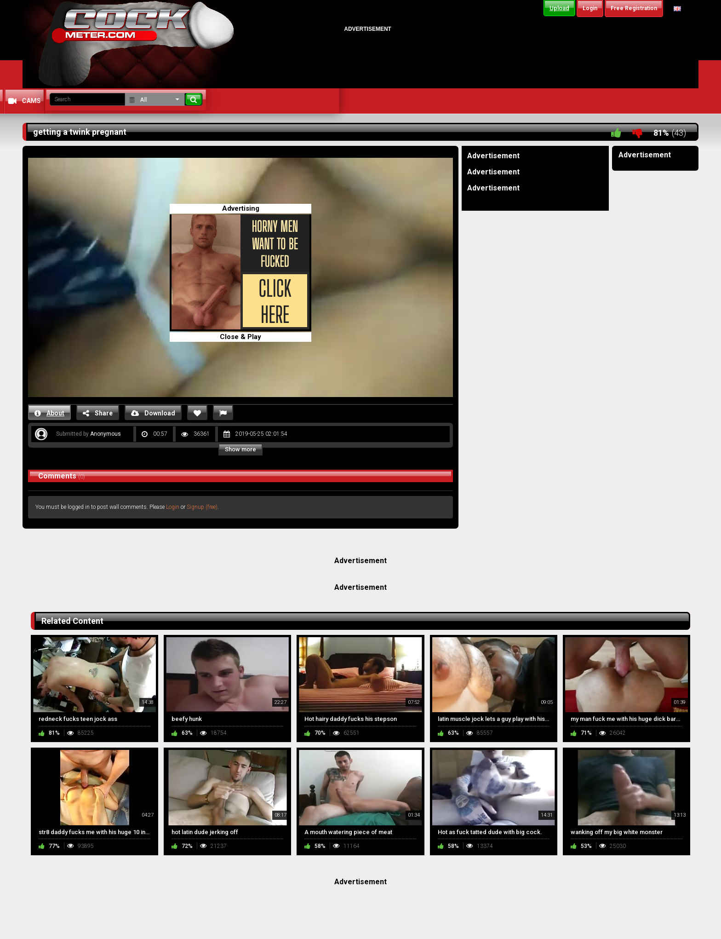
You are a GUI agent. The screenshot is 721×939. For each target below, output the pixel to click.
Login (172, 507)
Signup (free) (202, 507)
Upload (559, 8)
